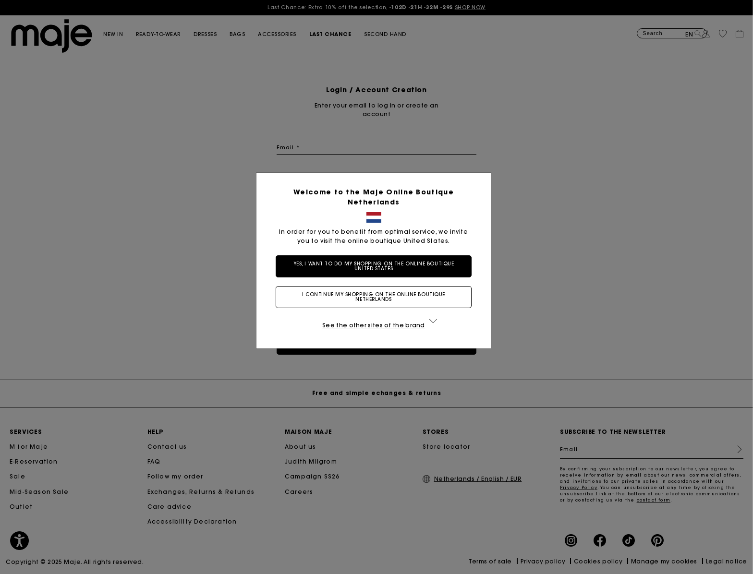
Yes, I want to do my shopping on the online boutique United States (376, 266)
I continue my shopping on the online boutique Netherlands (376, 296)
